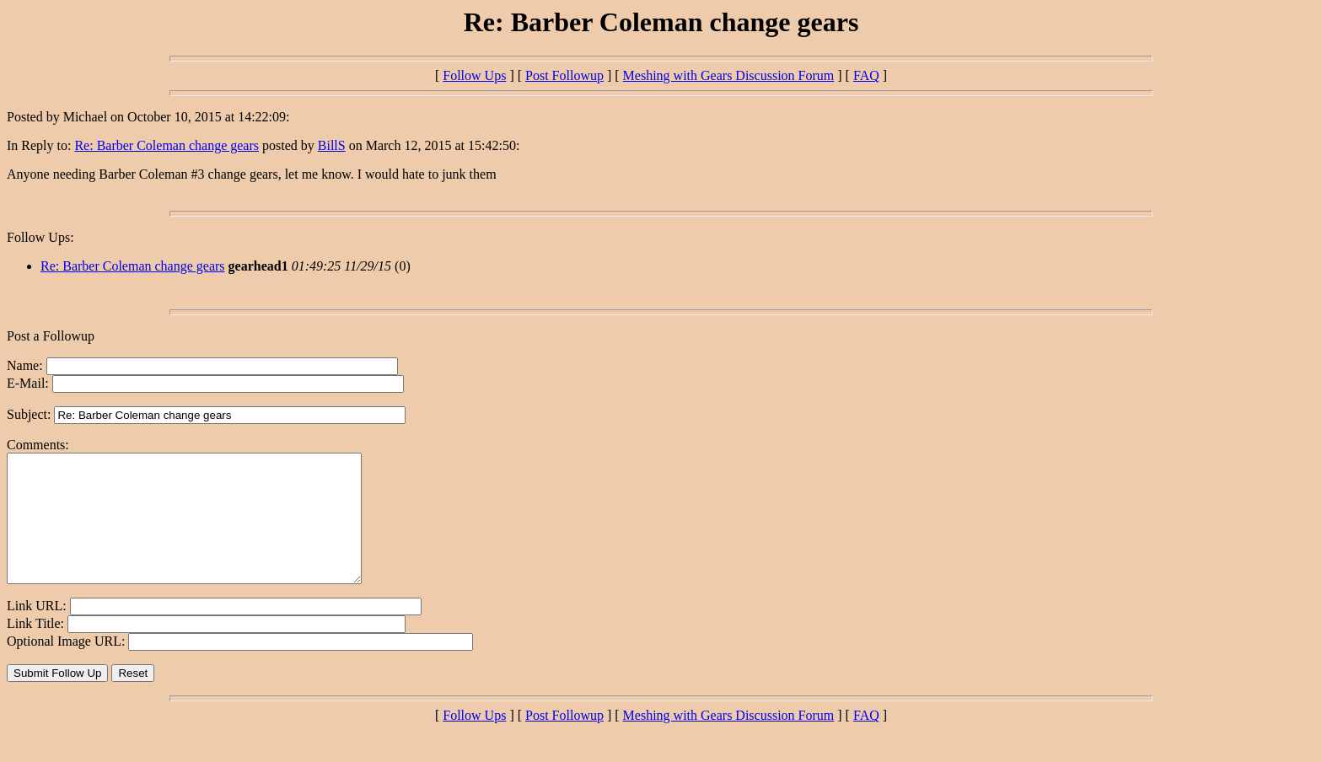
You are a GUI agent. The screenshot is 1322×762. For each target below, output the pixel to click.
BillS (332, 145)
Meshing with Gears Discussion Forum (729, 75)
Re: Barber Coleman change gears (166, 145)
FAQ (866, 75)
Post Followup (564, 75)
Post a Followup (50, 336)
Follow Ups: (40, 237)
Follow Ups (474, 75)
